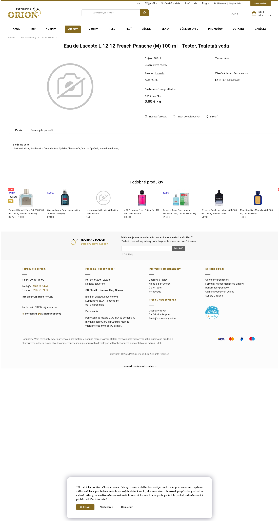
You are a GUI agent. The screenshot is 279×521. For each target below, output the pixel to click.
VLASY (166, 28)
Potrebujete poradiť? (42, 130)
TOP (33, 28)
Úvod (138, 3)
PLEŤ (129, 28)
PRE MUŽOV (215, 28)
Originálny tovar (157, 309)
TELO (112, 28)
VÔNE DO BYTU (189, 28)
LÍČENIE (146, 28)
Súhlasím (85, 507)
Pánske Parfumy (28, 37)
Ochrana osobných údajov (219, 290)
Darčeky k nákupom (159, 313)
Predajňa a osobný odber (162, 317)
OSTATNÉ (239, 28)
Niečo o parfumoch (159, 282)
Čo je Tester (155, 286)
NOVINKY (51, 28)
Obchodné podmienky (217, 278)
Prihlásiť (177, 248)
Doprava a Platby (158, 278)
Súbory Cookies (214, 294)
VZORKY (94, 28)
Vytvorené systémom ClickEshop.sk (139, 365)
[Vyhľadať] (86, 12)
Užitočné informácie (170, 3)
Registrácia (235, 3)
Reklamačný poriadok (217, 286)
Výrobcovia (155, 290)
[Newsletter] (146, 248)
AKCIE (16, 28)
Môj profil (150, 3)
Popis (18, 130)
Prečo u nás (191, 3)
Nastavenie (106, 507)
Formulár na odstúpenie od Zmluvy (224, 282)
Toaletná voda (47, 37)
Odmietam (127, 507)
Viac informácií (98, 499)
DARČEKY (260, 28)
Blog (204, 3)
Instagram (31, 312)
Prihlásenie (220, 3)
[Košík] (264, 13)
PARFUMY (73, 28)
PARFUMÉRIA (260, 3)
